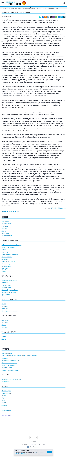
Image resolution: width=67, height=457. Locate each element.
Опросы (4, 406)
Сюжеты (4, 413)
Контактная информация (10, 381)
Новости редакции (8, 247)
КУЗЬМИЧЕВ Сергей (58, 208)
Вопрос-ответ (6, 404)
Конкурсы (5, 252)
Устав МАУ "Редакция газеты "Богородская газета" (19, 367)
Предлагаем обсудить (9, 280)
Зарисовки (5, 320)
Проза (4, 304)
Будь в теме (6, 294)
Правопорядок (7, 264)
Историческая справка (9, 374)
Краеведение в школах (10, 311)
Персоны (5, 409)
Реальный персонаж (9, 292)
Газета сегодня (7, 364)
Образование (6, 224)
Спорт (4, 231)
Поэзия (4, 327)
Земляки (5, 259)
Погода (4, 228)
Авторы (4, 416)
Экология (5, 226)
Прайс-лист (5, 392)
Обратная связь (7, 378)
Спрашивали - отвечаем (10, 254)
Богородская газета (14, 8)
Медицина (5, 221)
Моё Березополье (9, 299)
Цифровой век (7, 287)
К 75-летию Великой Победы (11, 245)
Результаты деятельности (10, 371)
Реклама (5, 386)
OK (49, 452)
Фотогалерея (6, 402)
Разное (4, 336)
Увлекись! (5, 283)
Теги (3, 411)
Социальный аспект (29, 8)
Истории (4, 322)
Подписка (5, 369)
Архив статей (6, 421)
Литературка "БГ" (9, 316)
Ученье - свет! (6, 285)
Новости (5, 217)
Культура (5, 269)
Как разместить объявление (11, 390)
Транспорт (5, 233)
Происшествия (7, 236)
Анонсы (4, 250)
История (4, 306)
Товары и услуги (9, 332)
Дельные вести (7, 257)
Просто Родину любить (10, 290)
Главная (4, 8)
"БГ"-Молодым (7, 276)
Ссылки (33, 441)
